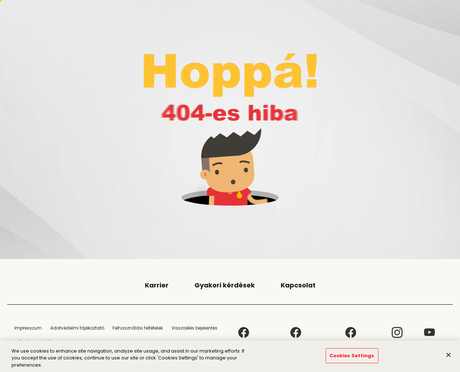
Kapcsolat (298, 285)
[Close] (448, 358)
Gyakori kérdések (224, 285)
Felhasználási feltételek (137, 328)
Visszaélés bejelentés (194, 328)
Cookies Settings (352, 358)
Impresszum (28, 328)
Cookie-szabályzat (39, 342)
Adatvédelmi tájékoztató (77, 328)
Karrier (157, 285)
